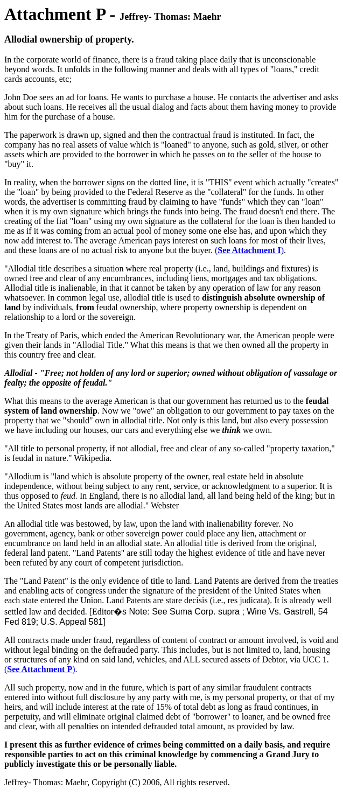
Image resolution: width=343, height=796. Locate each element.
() (249, 250)
